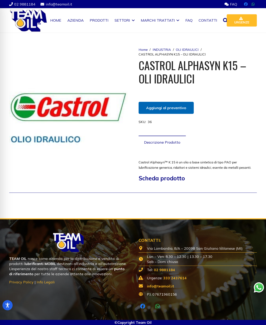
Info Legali (46, 282)
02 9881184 (164, 269)
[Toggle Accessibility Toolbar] (7, 305)
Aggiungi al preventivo (166, 107)
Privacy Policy (21, 282)
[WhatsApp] (253, 4)
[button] (132, 20)
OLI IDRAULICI (187, 50)
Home (143, 50)
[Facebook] (246, 4)
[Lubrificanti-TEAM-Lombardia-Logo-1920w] (28, 20)
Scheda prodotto (162, 178)
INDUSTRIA (162, 50)
